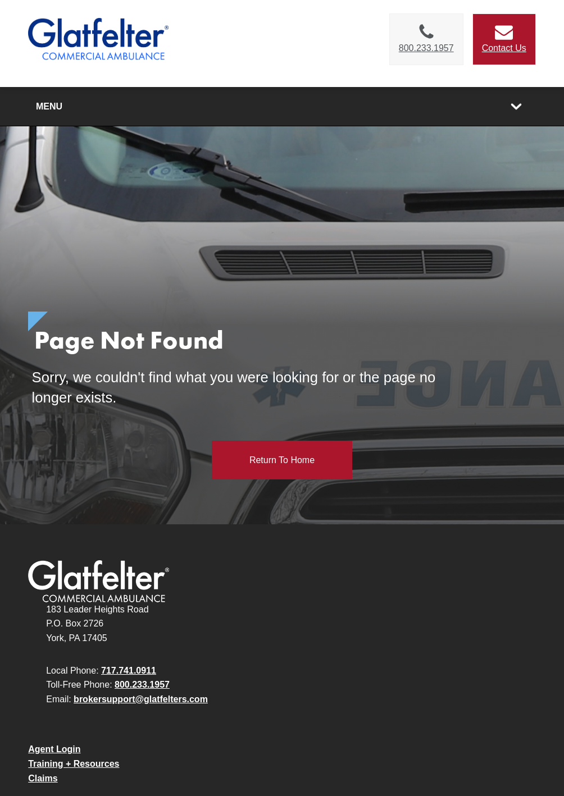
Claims (42, 778)
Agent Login (54, 749)
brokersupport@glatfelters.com (141, 699)
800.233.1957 (142, 684)
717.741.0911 (128, 670)
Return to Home (282, 460)
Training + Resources (73, 763)
